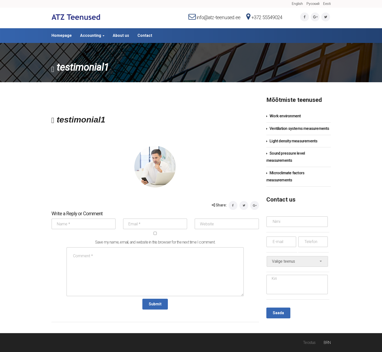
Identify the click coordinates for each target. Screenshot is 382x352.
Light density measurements (293, 141)
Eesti (327, 4)
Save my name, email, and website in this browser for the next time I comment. (155, 242)
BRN (327, 342)
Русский (313, 4)
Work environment (285, 116)
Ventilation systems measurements (299, 128)
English (297, 4)
